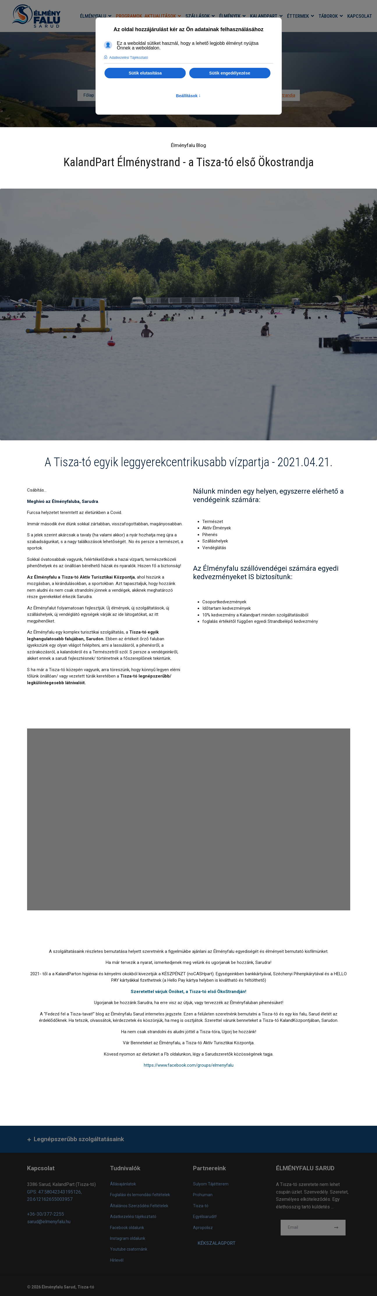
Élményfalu (93, 16)
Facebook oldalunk (127, 1227)
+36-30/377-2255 (45, 1214)
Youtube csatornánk (128, 1249)
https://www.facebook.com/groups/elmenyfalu (188, 1065)
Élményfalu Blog (188, 145)
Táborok (328, 16)
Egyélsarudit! (205, 1216)
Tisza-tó (200, 1205)
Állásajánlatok (123, 1184)
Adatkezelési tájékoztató (133, 1216)
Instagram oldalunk (127, 1238)
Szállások (197, 16)
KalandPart (263, 16)
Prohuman (203, 1195)
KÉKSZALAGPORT (217, 1243)
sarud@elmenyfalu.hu (48, 1221)
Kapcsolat (359, 16)
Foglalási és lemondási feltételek (140, 1195)
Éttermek (298, 16)
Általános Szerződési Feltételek (139, 1205)
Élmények (229, 16)
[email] (313, 1228)
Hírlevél (116, 1260)
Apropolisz (203, 1227)
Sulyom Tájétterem (211, 1184)
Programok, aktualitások (146, 16)
